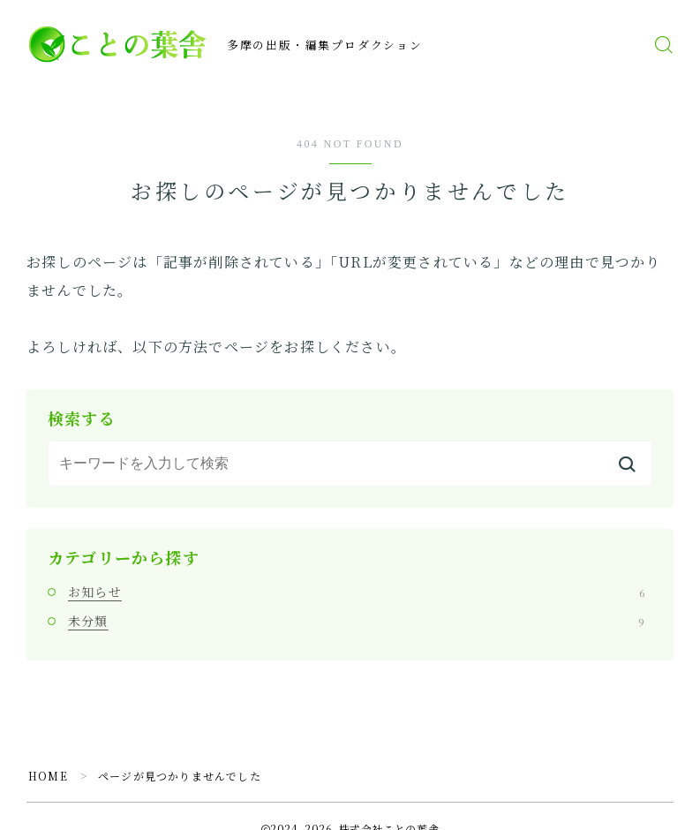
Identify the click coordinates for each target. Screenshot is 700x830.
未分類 (356, 621)
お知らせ (356, 591)
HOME (48, 775)
